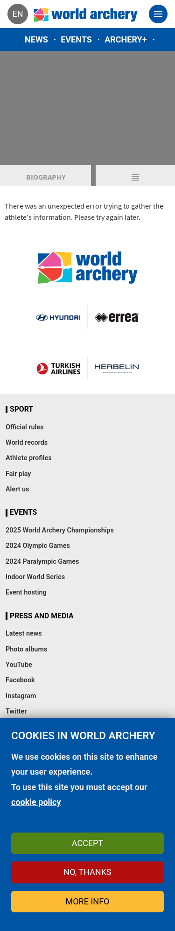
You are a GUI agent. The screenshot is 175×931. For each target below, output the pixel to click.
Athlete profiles (29, 458)
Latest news (24, 633)
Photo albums (26, 649)
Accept (87, 843)
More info (88, 901)
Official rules (24, 427)
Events (76, 39)
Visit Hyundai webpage (58, 317)
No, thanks (87, 872)
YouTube (19, 665)
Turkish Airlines (58, 368)
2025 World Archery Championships (60, 530)
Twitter (16, 711)
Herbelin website (117, 368)
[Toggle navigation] (158, 14)
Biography (45, 177)
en (17, 14)
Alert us (17, 489)
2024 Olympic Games (38, 546)
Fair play (18, 474)
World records (27, 443)
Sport (21, 409)
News (36, 39)
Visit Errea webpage (117, 317)
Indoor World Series (35, 577)
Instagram (21, 696)
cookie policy (36, 802)
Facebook (20, 680)
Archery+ (126, 39)
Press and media (41, 616)
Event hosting (26, 592)
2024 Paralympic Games (42, 562)
